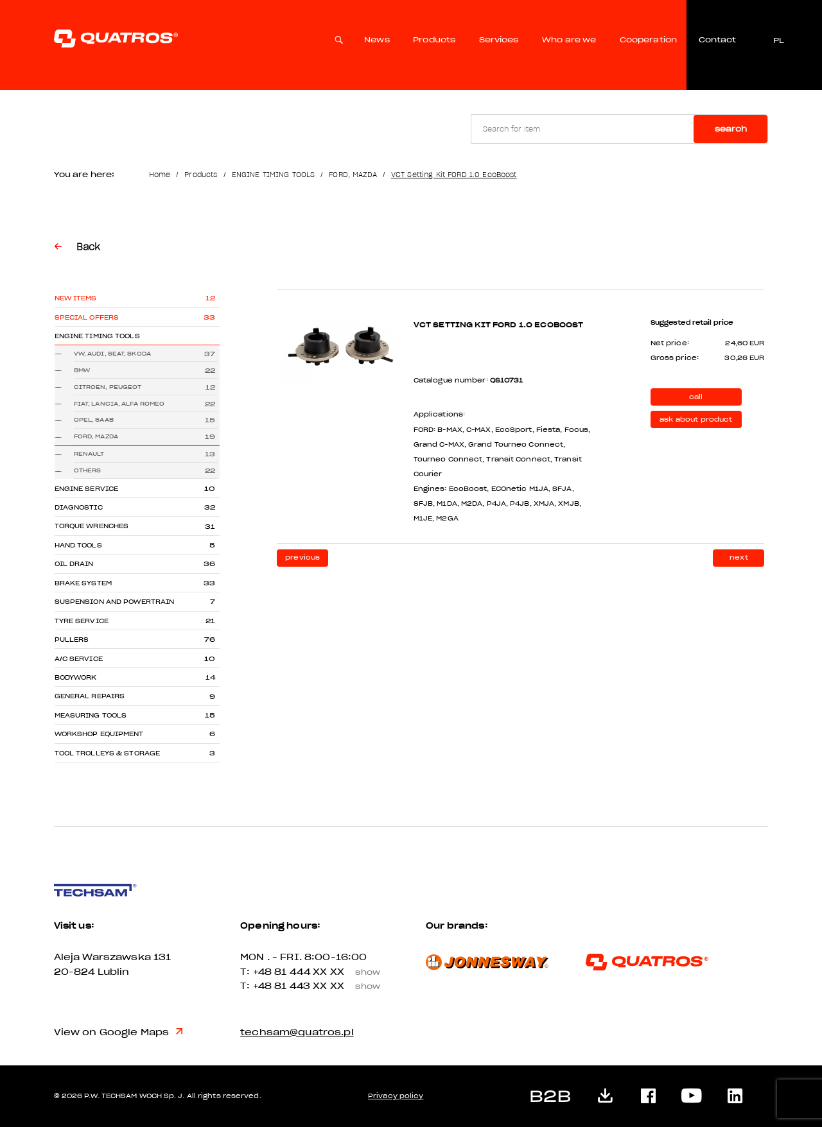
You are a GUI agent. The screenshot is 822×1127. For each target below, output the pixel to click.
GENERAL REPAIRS (90, 696)
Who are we (569, 39)
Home (160, 174)
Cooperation (648, 39)
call (696, 396)
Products (434, 39)
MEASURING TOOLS (91, 715)
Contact (717, 39)
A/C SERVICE (79, 658)
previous (302, 557)
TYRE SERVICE (82, 620)
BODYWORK (76, 677)
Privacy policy (395, 1095)
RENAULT (89, 454)
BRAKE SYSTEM (83, 583)
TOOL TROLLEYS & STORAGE (108, 753)
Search (731, 129)
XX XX (351, 972)
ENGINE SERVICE (87, 488)
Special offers (87, 317)
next (739, 557)
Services (499, 39)
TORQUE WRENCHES (92, 525)
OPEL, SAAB (94, 420)
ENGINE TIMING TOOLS (273, 174)
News (377, 39)
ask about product (696, 419)
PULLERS (72, 639)
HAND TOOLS (78, 545)
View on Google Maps (119, 1032)
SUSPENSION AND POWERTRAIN (115, 601)
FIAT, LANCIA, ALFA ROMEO (119, 403)
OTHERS (87, 470)
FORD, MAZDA (353, 174)
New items (76, 298)
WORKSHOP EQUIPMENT (99, 733)
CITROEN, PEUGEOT (108, 387)
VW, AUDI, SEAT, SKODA (112, 353)
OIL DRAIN (74, 563)
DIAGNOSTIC (79, 507)
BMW (82, 370)
